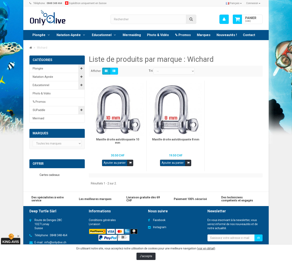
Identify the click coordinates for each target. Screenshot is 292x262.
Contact (249, 35)
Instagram (159, 226)
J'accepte (146, 256)
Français (234, 3)
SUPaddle (39, 110)
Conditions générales (102, 219)
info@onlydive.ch (55, 241)
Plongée (38, 35)
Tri (151, 70)
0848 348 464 (58, 234)
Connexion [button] (253, 3)
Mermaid (38, 118)
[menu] (224, 19)
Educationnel (102, 35)
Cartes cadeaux (50, 174)
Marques (203, 35)
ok (258, 236)
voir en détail (206, 248)
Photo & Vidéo (158, 35)
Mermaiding (132, 35)
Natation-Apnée (69, 35)
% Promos (183, 35)
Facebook (159, 219)
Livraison (94, 223)
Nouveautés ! (227, 35)
